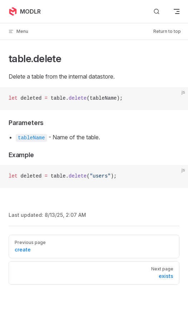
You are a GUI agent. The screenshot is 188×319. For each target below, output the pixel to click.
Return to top (167, 31)
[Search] (156, 11)
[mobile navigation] (176, 11)
